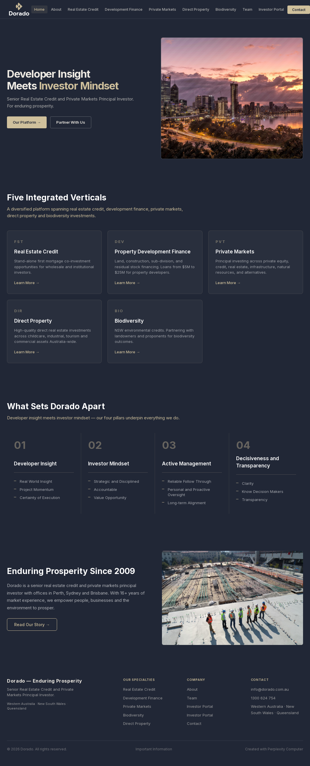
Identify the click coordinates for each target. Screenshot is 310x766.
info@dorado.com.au (270, 689)
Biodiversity (226, 9)
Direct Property (196, 9)
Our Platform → (27, 122)
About (56, 9)
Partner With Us (70, 122)
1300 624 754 (263, 698)
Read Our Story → (32, 624)
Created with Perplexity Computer (274, 749)
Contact (298, 10)
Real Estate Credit (83, 9)
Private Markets (162, 9)
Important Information (154, 749)
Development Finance (124, 9)
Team (247, 9)
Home (39, 9)
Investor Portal (271, 9)
